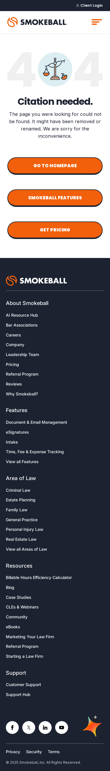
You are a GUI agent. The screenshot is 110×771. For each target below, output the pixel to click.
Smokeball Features (55, 198)
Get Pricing (55, 230)
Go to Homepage (55, 166)
